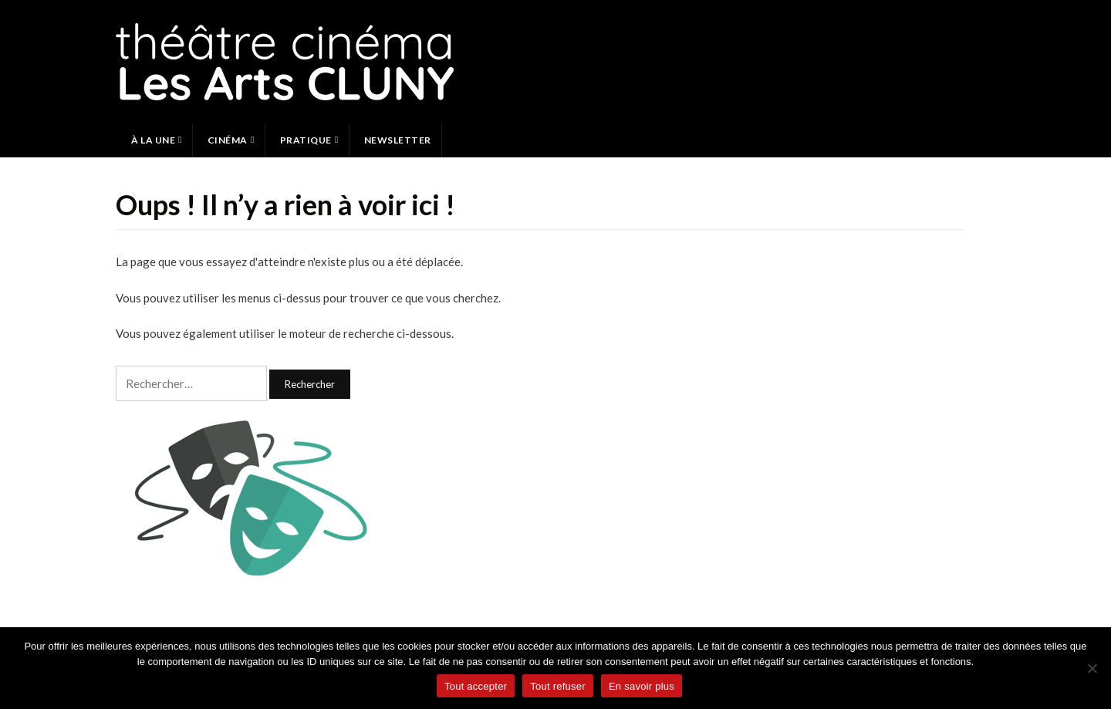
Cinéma (228, 140)
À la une (153, 140)
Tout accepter (475, 686)
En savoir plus (641, 686)
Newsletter (397, 140)
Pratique (306, 140)
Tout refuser (558, 686)
